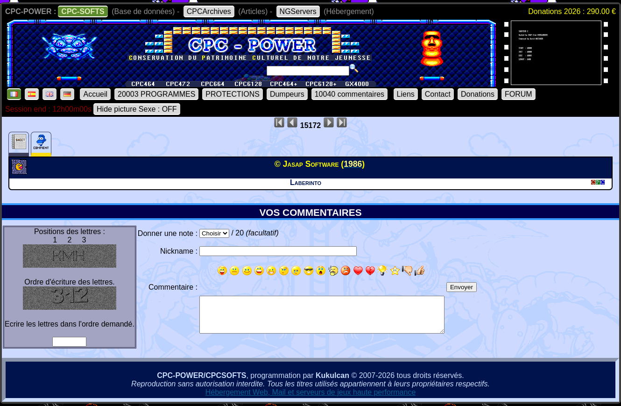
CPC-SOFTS (82, 11)
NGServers (298, 11)
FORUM (518, 94)
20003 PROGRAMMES (156, 94)
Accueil (95, 94)
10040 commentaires (349, 94)
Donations (477, 94)
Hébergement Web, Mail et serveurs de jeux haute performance (310, 392)
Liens (406, 94)
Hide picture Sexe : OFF (137, 109)
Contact (438, 94)
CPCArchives (209, 11)
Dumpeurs (287, 94)
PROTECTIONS (232, 94)
